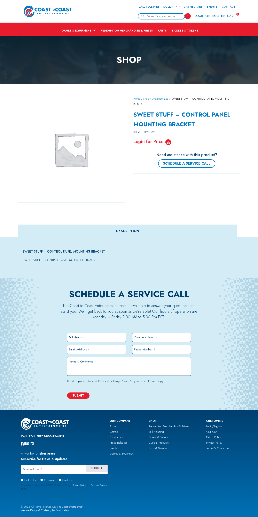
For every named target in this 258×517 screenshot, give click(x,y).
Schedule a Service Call (186, 163)
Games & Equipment (76, 30)
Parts (162, 30)
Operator (49, 480)
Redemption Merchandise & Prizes (127, 30)
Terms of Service (149, 381)
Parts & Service (158, 448)
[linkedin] (32, 444)
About (113, 426)
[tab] (127, 231)
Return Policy (213, 437)
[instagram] (27, 444)
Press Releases (119, 443)
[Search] (188, 16)
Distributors (193, 7)
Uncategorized (160, 99)
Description (127, 230)
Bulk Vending (156, 432)
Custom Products (159, 443)
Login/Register (214, 426)
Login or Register (210, 16)
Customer (68, 480)
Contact (228, 7)
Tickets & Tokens (185, 30)
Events (212, 7)
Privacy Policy (128, 381)
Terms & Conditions (217, 448)
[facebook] (23, 444)
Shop (146, 99)
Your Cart (211, 432)
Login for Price (148, 141)
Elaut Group (47, 454)
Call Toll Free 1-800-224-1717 (159, 7)
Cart (232, 15)
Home (136, 99)
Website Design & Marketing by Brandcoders (45, 510)
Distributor (30, 480)
